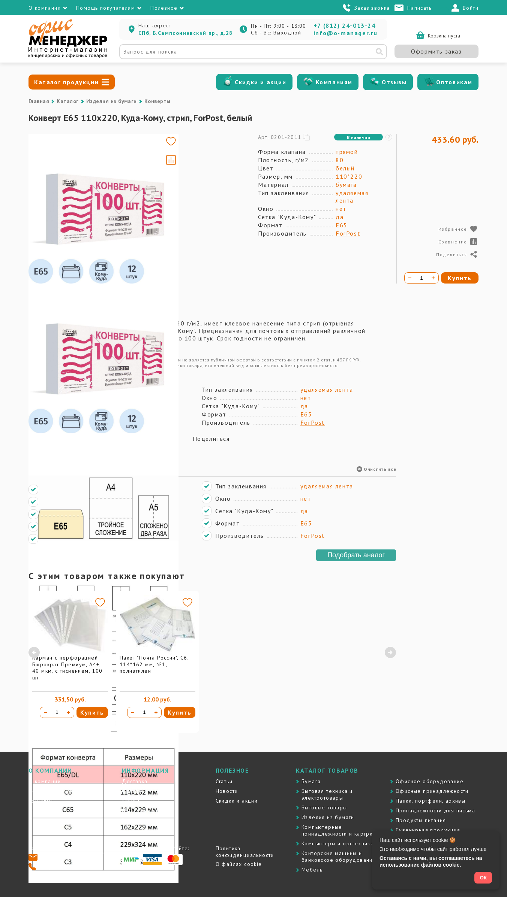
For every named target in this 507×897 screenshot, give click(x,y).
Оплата (131, 791)
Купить (92, 712)
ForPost (348, 233)
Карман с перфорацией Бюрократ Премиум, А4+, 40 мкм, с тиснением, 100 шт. (67, 667)
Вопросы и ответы (147, 820)
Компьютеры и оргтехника (338, 843)
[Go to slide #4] (50, 255)
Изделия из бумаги (111, 101)
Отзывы (394, 82)
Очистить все (376, 469)
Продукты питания (421, 820)
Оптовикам (454, 82)
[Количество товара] (57, 712)
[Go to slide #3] (50, 220)
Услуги (131, 800)
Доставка (134, 781)
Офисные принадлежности (432, 791)
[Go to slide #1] (50, 150)
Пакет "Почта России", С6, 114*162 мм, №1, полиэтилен (154, 664)
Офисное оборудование (430, 781)
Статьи (224, 781)
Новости (227, 791)
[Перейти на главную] (67, 56)
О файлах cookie (239, 864)
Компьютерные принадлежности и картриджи (343, 830)
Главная (38, 101)
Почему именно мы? (56, 791)
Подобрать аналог (356, 555)
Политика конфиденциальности (245, 851)
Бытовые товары (324, 807)
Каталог (67, 101)
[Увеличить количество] (68, 712)
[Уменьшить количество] (45, 712)
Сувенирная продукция (428, 830)
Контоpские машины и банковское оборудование (339, 856)
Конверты (157, 101)
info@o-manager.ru (346, 33)
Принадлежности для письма (435, 810)
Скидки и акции (260, 82)
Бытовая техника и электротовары (327, 794)
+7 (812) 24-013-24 (345, 25)
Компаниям (334, 82)
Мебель (312, 869)
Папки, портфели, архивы (430, 800)
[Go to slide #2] (50, 185)
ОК (483, 878)
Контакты (40, 800)
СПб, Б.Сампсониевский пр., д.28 (185, 33)
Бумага (311, 781)
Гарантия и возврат (148, 810)
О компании (44, 781)
